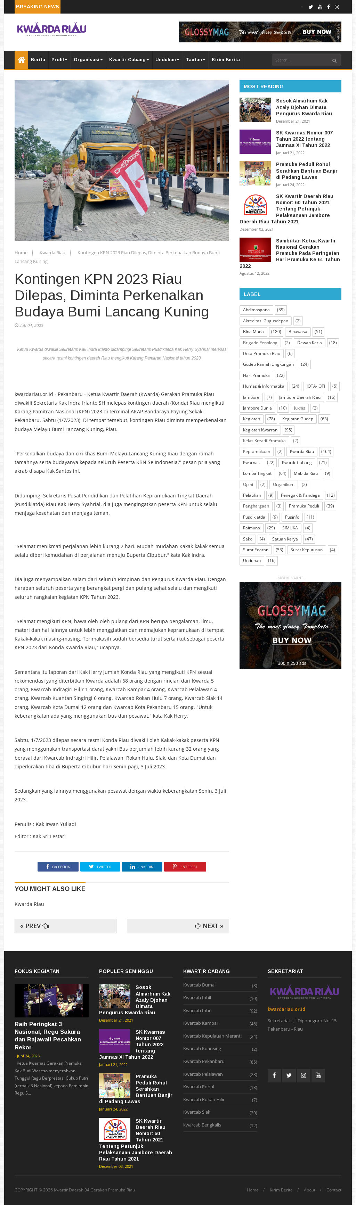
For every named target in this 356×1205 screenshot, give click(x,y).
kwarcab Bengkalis (202, 1125)
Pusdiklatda (254, 517)
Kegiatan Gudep (297, 419)
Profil (59, 59)
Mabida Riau (306, 473)
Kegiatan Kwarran (260, 430)
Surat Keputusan (307, 550)
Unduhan (167, 59)
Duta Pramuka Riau (261, 353)
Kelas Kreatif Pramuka (264, 441)
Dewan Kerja (309, 343)
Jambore (251, 397)
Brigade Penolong (260, 343)
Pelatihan (252, 495)
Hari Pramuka (256, 375)
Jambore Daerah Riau (300, 397)
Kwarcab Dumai (199, 985)
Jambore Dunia (257, 408)
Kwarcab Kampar (200, 1023)
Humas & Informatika (263, 386)
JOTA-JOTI (316, 386)
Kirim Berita (226, 59)
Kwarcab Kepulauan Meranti (212, 1036)
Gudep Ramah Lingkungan (268, 364)
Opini (248, 484)
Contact (333, 1190)
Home (22, 252)
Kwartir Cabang (129, 59)
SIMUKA (290, 528)
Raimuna (251, 528)
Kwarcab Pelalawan (203, 1074)
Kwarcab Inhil (197, 998)
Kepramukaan (256, 451)
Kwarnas (251, 462)
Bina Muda (253, 332)
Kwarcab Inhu (197, 1011)
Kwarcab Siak (196, 1112)
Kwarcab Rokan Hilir (204, 1100)
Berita (38, 59)
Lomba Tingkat (257, 473)
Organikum (283, 484)
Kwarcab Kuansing (202, 1048)
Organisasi (88, 59)
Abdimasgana (256, 310)
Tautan (195, 59)
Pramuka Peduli (304, 506)
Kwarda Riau (53, 252)
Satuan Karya (285, 539)
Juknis (299, 408)
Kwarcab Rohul (198, 1087)
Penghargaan (256, 506)
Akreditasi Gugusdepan (265, 321)
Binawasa (298, 332)
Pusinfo (292, 517)
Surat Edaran (255, 550)
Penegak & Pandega (300, 495)
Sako (247, 539)
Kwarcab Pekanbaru (204, 1061)
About (309, 1190)
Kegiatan (251, 419)
